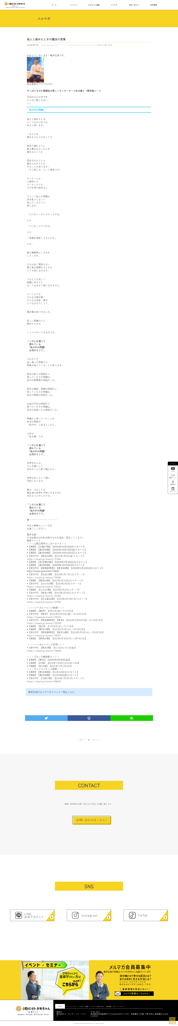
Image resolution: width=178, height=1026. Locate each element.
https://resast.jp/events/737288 (44, 595)
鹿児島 (110, 45)
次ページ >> (96, 740)
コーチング (72, 45)
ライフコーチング (92, 45)
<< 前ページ (81, 740)
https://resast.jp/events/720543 (44, 617)
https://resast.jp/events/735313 (44, 586)
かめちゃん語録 (94, 5)
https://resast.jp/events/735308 (44, 577)
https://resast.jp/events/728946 (44, 650)
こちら (71, 692)
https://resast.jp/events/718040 (43, 571)
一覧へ (89, 740)
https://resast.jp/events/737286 (44, 559)
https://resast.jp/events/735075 (44, 635)
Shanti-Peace (46, 45)
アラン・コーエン (62, 45)
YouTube (53, 45)
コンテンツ (74, 5)
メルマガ (113, 5)
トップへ (172, 1022)
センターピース (80, 45)
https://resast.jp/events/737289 (44, 601)
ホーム (54, 5)
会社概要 (153, 5)
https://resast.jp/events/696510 (44, 681)
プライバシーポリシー (119, 1006)
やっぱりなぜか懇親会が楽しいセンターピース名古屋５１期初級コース (64, 90)
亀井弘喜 (101, 45)
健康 (106, 45)
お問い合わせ (133, 5)
